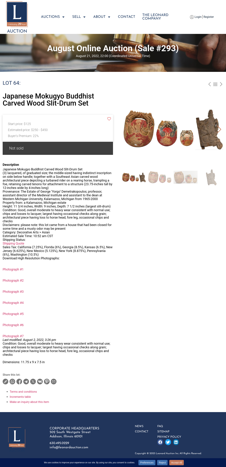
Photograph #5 (13, 314)
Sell (79, 16)
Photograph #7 (13, 336)
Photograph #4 (13, 303)
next (221, 85)
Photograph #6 (13, 325)
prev (209, 85)
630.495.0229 (59, 443)
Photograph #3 (13, 291)
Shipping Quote (13, 243)
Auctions (53, 16)
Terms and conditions (23, 391)
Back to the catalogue (215, 85)
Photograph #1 (13, 269)
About (102, 16)
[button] (219, 129)
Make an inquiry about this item (29, 402)
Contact (126, 17)
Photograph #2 (13, 280)
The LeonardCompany (155, 16)
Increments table (20, 396)
